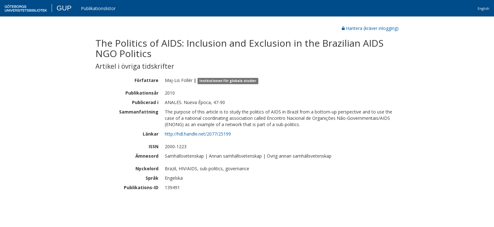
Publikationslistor (98, 8)
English (483, 8)
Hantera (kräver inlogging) (370, 28)
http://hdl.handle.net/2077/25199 (198, 134)
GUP (64, 8)
